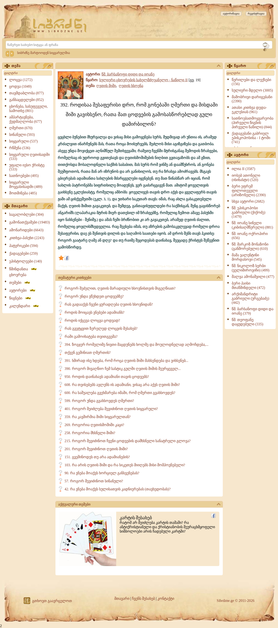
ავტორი (254, 155)
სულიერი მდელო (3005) (252, 90)
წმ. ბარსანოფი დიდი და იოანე (128, 74)
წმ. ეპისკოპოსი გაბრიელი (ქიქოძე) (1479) (248, 212)
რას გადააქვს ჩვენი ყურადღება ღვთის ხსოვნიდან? (109, 304)
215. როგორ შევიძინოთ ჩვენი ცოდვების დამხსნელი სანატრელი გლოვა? (128, 441)
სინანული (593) (22, 135)
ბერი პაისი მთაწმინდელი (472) (248, 285)
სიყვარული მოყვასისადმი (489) (25, 184)
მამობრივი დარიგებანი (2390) (252, 99)
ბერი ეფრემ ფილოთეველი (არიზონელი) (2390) (249, 190)
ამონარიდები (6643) (26, 230)
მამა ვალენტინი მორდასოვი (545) (247, 257)
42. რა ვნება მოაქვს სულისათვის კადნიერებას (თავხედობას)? (118, 489)
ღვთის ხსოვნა (131, 86)
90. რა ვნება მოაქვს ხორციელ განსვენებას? (102, 473)
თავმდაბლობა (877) (26, 93)
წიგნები (20, 298)
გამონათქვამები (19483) (29, 222)
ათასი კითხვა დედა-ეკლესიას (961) (249, 110)
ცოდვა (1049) (20, 86)
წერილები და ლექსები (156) (251, 82)
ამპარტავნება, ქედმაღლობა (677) (25, 119)
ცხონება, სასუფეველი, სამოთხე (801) (28, 108)
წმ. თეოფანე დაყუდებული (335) (247, 322)
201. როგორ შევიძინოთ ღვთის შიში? (96, 449)
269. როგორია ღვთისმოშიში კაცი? (94, 425)
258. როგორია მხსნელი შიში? (90, 433)
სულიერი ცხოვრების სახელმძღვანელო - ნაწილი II (143, 80)
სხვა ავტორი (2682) (248, 201)
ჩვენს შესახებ (143, 598)
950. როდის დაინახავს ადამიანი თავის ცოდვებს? (107, 377)
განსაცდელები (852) (26, 100)
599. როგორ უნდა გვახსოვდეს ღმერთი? (99, 401)
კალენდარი (24, 306)
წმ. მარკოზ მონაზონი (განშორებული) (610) (250, 246)
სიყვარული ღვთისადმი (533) (29, 157)
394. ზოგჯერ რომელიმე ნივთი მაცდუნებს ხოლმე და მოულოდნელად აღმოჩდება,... (137, 344)
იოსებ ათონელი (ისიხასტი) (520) (246, 177)
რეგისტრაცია (256, 13)
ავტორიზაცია (231, 13)
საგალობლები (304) (26, 214)
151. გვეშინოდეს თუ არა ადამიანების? (97, 457)
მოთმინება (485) (23, 193)
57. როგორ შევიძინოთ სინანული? (94, 481)
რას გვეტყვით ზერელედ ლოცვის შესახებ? (101, 328)
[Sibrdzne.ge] (60, 25)
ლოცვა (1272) (21, 80)
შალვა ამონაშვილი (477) (253, 277)
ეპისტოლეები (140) (25, 261)
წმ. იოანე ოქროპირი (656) (250, 236)
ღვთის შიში (106, 86)
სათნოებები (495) (24, 176)
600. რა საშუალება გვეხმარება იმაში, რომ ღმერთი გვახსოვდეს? (120, 393)
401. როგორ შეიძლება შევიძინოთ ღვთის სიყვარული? (111, 409)
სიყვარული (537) (23, 141)
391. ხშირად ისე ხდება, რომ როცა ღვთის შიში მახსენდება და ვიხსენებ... (126, 361)
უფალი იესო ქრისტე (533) (26, 167)
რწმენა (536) (19, 148)
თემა (31, 66)
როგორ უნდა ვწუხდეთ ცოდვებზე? (94, 296)
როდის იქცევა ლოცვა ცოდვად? (92, 320)
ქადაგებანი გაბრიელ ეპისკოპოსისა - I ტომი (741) (251, 137)
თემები (19, 283)
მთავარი (31, 206)
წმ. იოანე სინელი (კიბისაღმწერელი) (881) (252, 225)
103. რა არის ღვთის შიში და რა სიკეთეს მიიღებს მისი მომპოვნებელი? (125, 465)
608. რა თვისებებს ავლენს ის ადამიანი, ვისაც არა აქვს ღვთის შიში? (122, 385)
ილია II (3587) (243, 169)
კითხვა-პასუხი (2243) (26, 238)
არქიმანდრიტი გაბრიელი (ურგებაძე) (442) (250, 298)
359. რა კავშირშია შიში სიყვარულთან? (98, 417)
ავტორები (22, 290)
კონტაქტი (165, 598)
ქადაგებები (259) (23, 253)
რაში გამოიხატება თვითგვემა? (91, 336)
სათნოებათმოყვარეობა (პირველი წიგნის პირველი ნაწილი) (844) (252, 122)
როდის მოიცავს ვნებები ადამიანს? (94, 312)
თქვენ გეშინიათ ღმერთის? (88, 352)
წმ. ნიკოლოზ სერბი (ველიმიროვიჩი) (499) (250, 268)
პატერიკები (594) (23, 246)
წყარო (254, 66)
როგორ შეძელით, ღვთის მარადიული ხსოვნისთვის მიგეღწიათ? (120, 288)
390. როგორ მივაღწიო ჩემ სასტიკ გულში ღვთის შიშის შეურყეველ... (123, 369)
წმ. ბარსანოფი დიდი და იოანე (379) (252, 311)
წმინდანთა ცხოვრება (23, 272)
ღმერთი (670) (21, 128)
